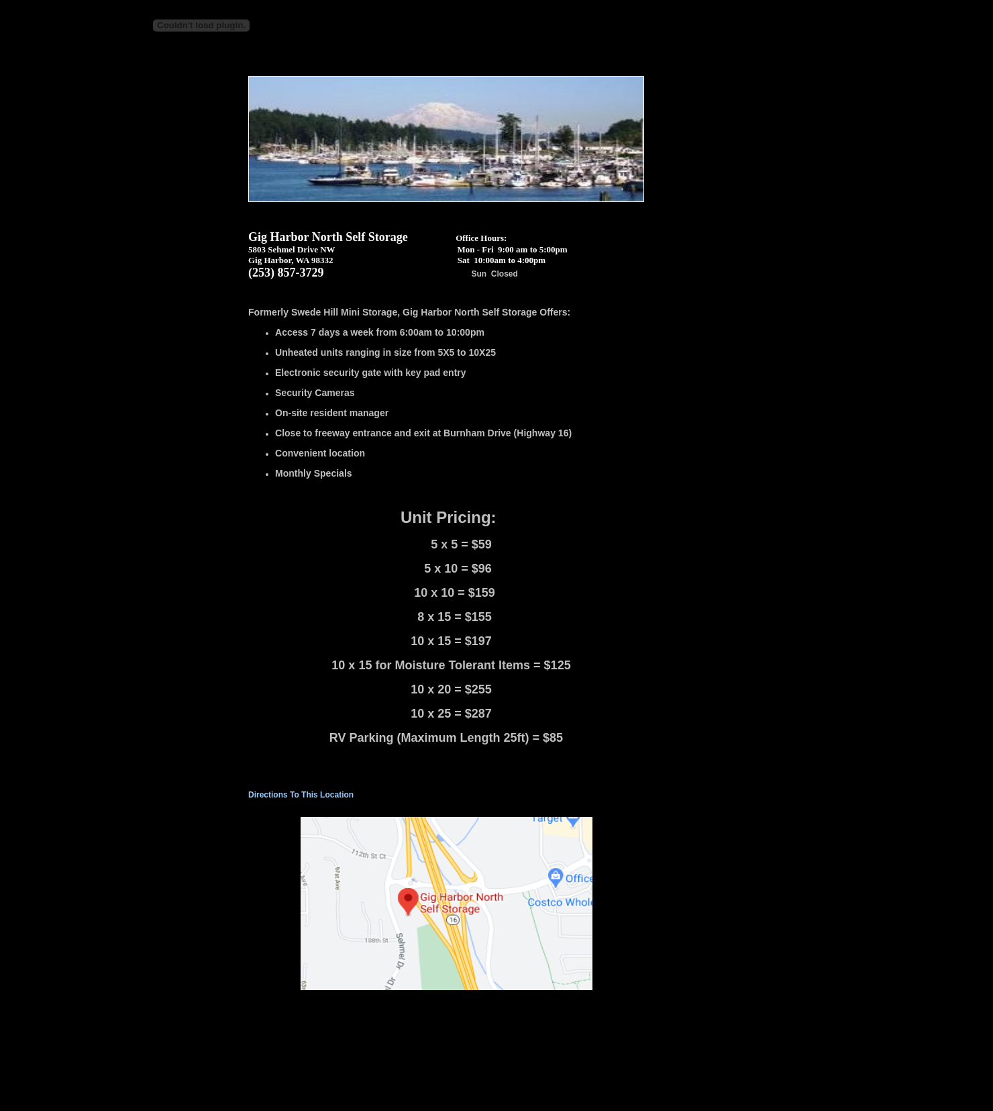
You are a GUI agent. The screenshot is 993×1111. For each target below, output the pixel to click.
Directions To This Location (301, 795)
